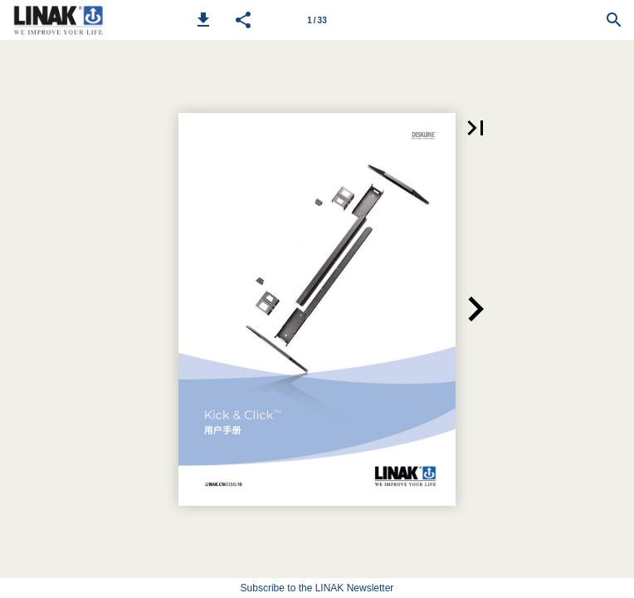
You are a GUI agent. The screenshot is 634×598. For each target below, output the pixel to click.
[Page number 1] (317, 20)
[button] (203, 20)
